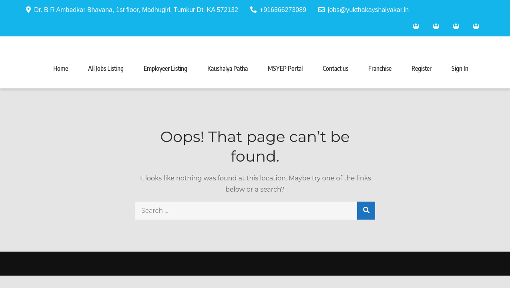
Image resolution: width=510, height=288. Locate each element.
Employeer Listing (165, 68)
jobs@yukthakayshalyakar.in (363, 9)
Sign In (460, 68)
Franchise (380, 68)
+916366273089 (278, 9)
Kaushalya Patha (227, 68)
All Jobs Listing (106, 68)
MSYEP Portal (285, 68)
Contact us (335, 68)
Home (60, 68)
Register (422, 68)
